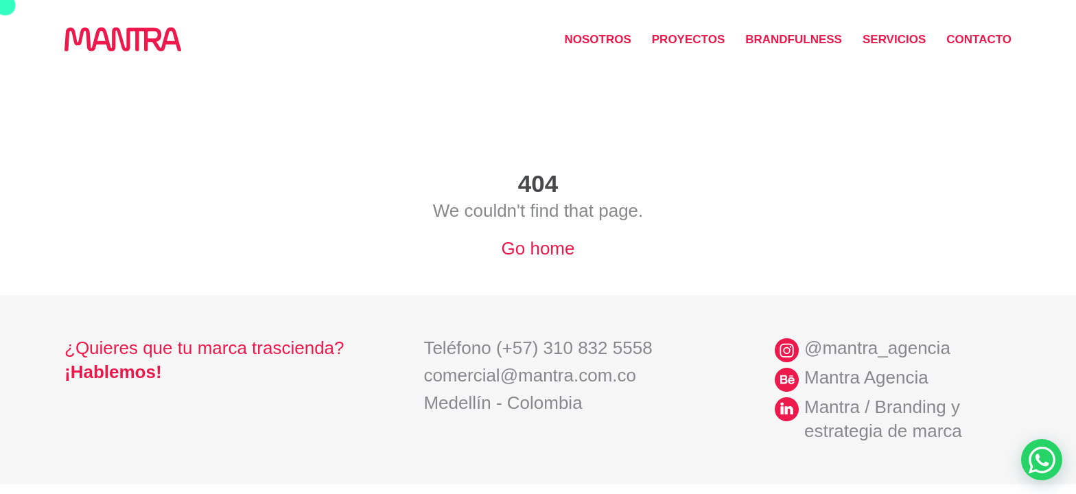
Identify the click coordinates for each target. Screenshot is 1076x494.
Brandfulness (793, 39)
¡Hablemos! (113, 372)
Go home (538, 248)
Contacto (978, 39)
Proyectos (688, 39)
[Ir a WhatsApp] (1041, 459)
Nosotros (597, 39)
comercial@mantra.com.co (529, 375)
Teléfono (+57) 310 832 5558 (537, 348)
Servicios (894, 39)
